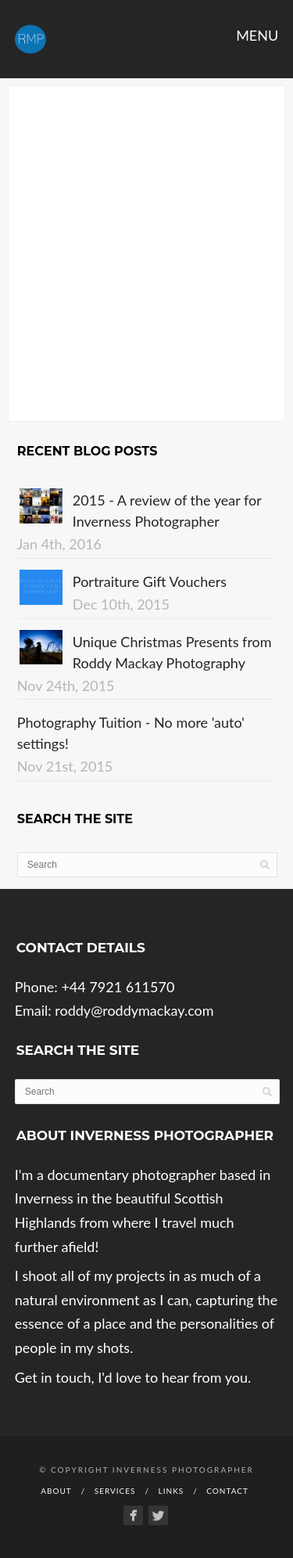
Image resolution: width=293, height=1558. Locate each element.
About (56, 1490)
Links (171, 1490)
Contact (227, 1490)
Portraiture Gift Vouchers (150, 581)
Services (115, 1490)
